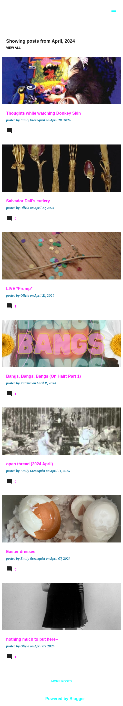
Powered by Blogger (61, 698)
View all (13, 48)
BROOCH (23, 9)
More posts (61, 681)
